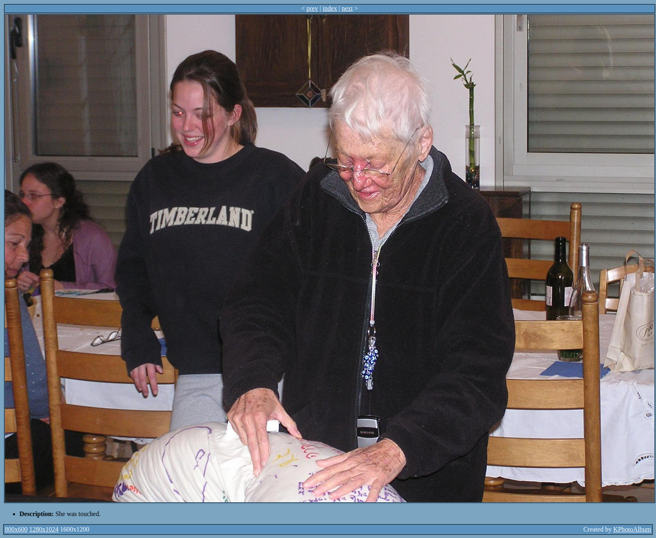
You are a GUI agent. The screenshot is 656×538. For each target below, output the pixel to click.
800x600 (16, 529)
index (330, 8)
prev (312, 8)
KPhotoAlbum (632, 529)
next (347, 8)
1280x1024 (43, 529)
